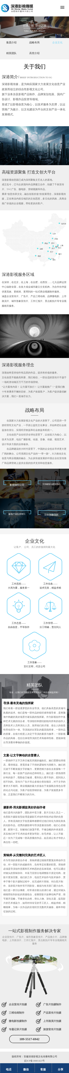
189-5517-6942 (29, 1039)
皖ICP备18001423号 (34, 1061)
